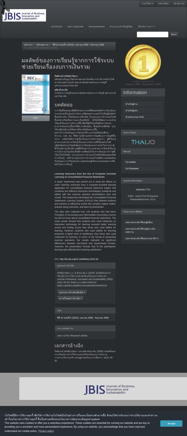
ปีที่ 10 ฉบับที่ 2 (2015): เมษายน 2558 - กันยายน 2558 (78, 44)
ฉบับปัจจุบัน (56, 26)
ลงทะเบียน (163, 3)
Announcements (97, 26)
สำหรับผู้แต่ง (132, 110)
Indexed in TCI (143, 189)
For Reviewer (132, 168)
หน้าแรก (28, 44)
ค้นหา (174, 34)
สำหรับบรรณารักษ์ (135, 117)
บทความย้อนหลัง (75, 26)
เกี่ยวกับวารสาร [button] (146, 26)
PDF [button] (36, 118)
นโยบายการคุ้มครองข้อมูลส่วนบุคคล (79, 419)
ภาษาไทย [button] (147, 3)
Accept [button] (171, 423)
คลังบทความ (42, 44)
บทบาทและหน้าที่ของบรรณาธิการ (142, 238)
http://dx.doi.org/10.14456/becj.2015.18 (79, 259)
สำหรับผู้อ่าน (132, 104)
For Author (131, 162)
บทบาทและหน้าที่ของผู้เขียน (139, 222)
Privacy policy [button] (46, 431)
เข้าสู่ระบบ (179, 3)
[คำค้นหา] (153, 34)
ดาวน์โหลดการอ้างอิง (70, 298)
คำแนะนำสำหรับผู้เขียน (121, 26)
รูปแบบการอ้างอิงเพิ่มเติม (72, 292)
